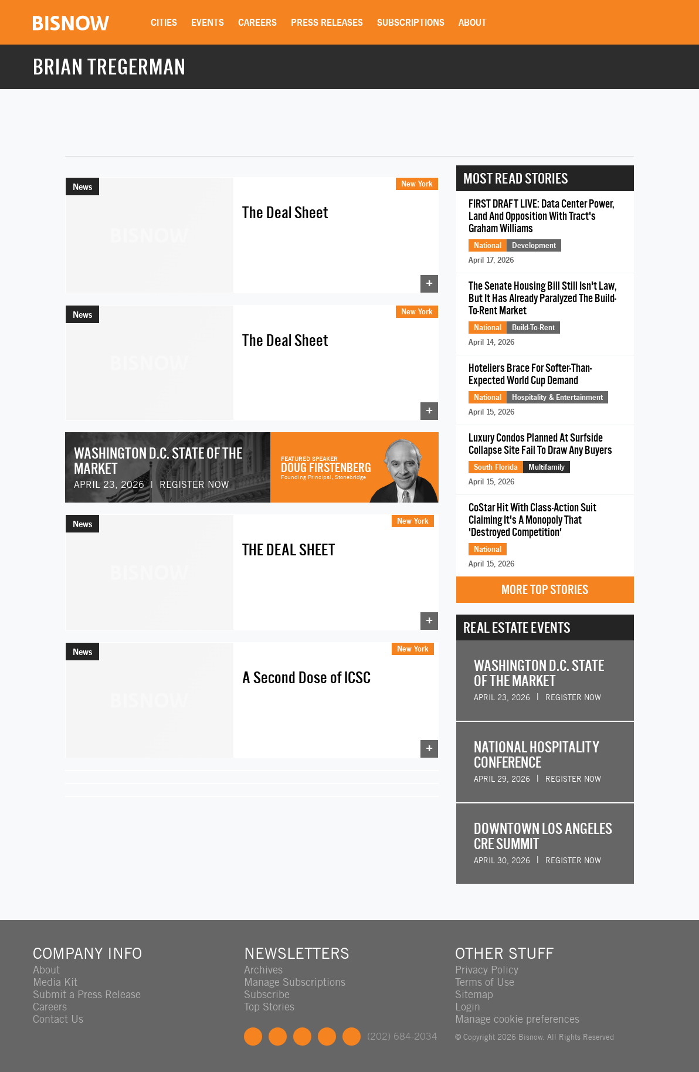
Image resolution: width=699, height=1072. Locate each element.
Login (467, 1006)
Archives (263, 970)
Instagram (327, 1036)
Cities (164, 22)
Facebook (253, 1036)
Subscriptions (410, 22)
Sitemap (474, 994)
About (473, 22)
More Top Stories (544, 589)
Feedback (351, 1036)
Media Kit (55, 982)
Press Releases (327, 22)
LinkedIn (302, 1036)
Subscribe (267, 994)
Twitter (278, 1036)
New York (417, 183)
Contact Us (58, 1019)
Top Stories (269, 1006)
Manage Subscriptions (294, 982)
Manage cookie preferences (517, 1019)
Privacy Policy (486, 970)
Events (207, 22)
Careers (257, 22)
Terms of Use (484, 982)
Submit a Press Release (87, 994)
